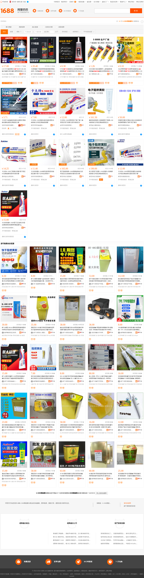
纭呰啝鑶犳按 (122, 335)
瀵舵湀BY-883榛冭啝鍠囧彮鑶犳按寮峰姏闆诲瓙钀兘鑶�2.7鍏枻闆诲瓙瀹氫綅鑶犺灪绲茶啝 (42, 475)
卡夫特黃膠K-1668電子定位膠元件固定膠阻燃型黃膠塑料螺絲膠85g (13, 224)
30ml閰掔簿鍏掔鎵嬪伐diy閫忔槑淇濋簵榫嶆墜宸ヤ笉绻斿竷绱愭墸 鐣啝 (129, 70)
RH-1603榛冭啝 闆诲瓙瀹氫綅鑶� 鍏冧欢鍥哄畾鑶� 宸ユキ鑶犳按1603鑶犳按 (71, 377)
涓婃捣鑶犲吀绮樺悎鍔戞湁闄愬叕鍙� (98, 332)
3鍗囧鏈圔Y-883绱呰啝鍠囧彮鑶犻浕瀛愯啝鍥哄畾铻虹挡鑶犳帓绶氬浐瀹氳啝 (72, 426)
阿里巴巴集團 (4, 574)
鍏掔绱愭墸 (122, 77)
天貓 (49, 574)
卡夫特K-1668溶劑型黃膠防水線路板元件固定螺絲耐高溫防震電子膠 (129, 172)
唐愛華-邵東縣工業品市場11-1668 (76, 540)
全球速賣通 (37, 574)
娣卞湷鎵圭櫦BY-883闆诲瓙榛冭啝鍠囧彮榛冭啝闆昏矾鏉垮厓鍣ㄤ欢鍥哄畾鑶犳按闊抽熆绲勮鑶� (100, 280)
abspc (136, 335)
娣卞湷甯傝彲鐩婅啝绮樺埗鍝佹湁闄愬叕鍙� (127, 381)
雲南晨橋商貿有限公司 (120, 537)
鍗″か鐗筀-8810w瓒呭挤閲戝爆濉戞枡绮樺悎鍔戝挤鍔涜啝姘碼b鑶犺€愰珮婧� (14, 329)
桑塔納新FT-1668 (58, 540)
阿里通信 (104, 574)
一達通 (140, 574)
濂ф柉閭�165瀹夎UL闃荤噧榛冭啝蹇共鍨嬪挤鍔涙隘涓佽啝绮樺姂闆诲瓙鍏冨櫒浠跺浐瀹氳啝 (13, 475)
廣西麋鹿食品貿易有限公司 (122, 543)
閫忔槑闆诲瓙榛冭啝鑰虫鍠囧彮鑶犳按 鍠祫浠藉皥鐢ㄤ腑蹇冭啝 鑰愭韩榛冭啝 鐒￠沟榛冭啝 (101, 426)
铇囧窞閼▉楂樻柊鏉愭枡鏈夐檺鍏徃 (69, 284)
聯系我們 (102, 571)
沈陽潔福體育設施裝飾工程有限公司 (124, 533)
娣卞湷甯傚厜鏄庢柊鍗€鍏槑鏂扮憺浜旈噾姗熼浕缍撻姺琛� (40, 430)
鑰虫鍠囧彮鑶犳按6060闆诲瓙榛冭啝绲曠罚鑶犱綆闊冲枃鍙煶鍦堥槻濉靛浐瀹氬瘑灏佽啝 (72, 329)
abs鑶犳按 (130, 335)
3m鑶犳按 (34, 77)
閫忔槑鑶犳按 (48, 77)
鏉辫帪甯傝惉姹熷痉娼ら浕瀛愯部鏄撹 (11, 332)
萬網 (109, 574)
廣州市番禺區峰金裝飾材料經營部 (124, 125)
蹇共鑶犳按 (22, 77)
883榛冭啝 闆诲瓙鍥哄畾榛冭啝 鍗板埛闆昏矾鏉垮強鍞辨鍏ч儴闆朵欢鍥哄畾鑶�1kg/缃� (100, 475)
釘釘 (127, 574)
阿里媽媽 (77, 574)
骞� (23, 74)
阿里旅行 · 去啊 (68, 574)
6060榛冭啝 (137, 287)
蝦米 (83, 574)
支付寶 (118, 574)
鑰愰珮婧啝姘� (7, 335)
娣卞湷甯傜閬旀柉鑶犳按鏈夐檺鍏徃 (98, 430)
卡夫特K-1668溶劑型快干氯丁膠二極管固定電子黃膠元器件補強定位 (71, 121)
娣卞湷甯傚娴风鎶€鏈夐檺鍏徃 (69, 332)
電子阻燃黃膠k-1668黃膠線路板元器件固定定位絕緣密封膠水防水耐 (71, 172)
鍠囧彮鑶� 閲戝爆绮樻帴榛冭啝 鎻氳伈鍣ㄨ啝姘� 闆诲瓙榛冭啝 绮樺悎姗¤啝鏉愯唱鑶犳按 (101, 329)
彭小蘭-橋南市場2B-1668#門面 (87, 533)
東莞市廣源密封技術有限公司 (124, 176)
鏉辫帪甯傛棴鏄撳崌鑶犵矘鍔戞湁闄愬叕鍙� (127, 332)
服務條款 (77, 571)
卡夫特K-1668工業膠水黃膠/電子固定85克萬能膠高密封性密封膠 (13, 172)
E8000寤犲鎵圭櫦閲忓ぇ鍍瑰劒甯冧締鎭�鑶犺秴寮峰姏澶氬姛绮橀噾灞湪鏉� (100, 70)
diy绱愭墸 (129, 77)
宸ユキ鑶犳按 (64, 384)
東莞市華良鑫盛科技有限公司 (37, 125)
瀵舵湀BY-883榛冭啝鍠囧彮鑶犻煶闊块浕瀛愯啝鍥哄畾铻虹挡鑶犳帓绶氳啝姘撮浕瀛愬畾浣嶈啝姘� (42, 329)
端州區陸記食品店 (106, 537)
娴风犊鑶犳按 (21, 433)
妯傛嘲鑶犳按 (6, 77)
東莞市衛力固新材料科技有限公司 (66, 176)
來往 (123, 574)
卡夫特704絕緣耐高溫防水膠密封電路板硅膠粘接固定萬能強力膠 (14, 121)
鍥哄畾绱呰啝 (73, 433)
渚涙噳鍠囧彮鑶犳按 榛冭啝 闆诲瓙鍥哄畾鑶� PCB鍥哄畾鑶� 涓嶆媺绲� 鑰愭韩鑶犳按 (130, 377)
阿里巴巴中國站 (27, 574)
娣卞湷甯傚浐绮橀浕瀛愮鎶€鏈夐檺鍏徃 (98, 284)
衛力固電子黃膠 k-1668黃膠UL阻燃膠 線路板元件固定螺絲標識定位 (101, 172)
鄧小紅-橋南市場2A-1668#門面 (62, 537)
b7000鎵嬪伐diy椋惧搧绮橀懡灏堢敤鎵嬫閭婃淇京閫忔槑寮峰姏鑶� (71, 70)
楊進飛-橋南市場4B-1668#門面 (75, 537)
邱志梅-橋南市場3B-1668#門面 (87, 540)
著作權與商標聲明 (59, 571)
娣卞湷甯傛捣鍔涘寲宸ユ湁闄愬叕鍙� (124, 74)
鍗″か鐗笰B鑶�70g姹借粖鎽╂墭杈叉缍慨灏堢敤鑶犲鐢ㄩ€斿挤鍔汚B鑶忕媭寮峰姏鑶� (43, 280)
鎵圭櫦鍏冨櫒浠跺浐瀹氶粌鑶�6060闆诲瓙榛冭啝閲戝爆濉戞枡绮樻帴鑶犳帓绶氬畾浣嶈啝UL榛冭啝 (129, 280)
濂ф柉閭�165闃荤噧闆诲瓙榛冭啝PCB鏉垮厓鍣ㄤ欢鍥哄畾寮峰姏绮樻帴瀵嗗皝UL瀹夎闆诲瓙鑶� (72, 280)
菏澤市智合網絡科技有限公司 (122, 540)
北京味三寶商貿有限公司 (109, 540)
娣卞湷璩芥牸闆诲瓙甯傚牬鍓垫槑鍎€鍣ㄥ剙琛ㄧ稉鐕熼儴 (98, 381)
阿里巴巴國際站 (15, 574)
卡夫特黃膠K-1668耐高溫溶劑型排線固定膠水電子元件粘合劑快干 (42, 172)
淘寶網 (44, 574)
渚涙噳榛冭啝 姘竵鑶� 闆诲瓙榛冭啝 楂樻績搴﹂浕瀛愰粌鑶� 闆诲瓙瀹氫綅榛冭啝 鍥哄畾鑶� (130, 475)
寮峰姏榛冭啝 (79, 287)
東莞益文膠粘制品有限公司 (95, 125)
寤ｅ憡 (24, 71)
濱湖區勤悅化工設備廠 (108, 533)
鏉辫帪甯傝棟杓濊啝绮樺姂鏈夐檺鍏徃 (98, 479)
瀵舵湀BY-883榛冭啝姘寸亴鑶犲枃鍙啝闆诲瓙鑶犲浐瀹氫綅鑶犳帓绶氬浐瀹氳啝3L (43, 426)
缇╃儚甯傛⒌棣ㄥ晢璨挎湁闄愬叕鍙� (95, 74)
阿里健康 (134, 574)
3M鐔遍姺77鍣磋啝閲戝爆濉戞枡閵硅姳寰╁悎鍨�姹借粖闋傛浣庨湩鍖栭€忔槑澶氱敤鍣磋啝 (43, 70)
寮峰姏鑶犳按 (73, 77)
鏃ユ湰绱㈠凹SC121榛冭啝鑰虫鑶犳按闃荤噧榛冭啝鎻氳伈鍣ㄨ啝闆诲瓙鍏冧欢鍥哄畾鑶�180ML (100, 377)
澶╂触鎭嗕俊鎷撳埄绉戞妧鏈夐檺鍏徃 (40, 284)
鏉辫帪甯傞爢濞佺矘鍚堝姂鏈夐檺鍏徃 (127, 479)
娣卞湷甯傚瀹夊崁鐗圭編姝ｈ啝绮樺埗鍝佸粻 (11, 430)
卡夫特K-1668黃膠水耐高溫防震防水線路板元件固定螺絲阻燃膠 (42, 121)
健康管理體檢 (105, 543)
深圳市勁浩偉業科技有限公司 (8, 228)
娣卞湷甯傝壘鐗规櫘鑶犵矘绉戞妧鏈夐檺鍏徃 (37, 74)
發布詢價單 (127, 503)
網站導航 (109, 571)
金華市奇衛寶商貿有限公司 (66, 125)
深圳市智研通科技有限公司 (37, 176)
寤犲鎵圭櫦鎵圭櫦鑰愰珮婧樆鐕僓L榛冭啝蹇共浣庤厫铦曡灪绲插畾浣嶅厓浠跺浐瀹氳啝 (42, 377)
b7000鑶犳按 (64, 77)
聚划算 (55, 574)
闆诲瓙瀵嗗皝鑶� (66, 335)
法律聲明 (70, 571)
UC (114, 574)
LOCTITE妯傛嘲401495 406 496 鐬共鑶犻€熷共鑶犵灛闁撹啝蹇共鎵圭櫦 (14, 70)
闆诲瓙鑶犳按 (93, 287)
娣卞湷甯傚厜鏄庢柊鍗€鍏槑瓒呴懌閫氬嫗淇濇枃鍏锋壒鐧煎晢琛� (40, 479)
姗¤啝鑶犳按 (102, 335)
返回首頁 (92, 493)
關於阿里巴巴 (93, 571)
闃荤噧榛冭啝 (49, 384)
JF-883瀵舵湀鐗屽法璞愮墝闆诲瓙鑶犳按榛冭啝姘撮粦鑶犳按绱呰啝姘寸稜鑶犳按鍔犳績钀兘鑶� (71, 475)
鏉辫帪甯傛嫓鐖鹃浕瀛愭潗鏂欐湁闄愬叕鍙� (11, 284)
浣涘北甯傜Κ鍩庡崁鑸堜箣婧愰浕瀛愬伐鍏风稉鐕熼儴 (69, 479)
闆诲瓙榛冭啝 (6, 287)
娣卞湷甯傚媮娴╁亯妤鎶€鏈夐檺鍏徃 (11, 381)
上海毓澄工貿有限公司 (133, 540)
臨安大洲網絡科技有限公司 (134, 537)
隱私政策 (84, 571)
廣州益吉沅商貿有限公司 (8, 176)
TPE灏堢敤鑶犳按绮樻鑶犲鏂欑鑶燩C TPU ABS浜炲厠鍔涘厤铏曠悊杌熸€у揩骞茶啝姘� (129, 329)
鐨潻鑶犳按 (6, 433)
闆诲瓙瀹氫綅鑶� (36, 433)
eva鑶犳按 (13, 433)
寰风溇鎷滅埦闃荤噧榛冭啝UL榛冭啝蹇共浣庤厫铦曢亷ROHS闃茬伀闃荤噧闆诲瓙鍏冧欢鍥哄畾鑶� (13, 280)
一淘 (60, 574)
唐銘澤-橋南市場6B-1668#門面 (75, 533)
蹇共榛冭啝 (41, 384)
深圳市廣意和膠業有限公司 (8, 125)
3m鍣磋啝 (41, 77)
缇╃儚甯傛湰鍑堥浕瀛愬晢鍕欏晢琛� (66, 74)
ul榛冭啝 (13, 287)
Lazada (71, 576)
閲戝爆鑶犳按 (93, 335)
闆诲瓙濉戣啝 (133, 433)
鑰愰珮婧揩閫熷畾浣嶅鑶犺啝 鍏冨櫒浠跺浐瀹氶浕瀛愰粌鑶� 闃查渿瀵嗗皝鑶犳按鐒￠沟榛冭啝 (129, 426)
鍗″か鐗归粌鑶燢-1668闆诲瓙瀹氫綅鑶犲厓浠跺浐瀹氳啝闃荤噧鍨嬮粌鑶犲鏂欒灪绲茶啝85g (13, 377)
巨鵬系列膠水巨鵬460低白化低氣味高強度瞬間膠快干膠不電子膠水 (130, 121)
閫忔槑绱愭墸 (137, 77)
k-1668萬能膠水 (107, 503)
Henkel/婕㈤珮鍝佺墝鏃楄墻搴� (8, 74)
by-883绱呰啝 (64, 433)
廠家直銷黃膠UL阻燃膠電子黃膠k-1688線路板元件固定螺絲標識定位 (101, 121)
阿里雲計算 (89, 574)
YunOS (97, 574)
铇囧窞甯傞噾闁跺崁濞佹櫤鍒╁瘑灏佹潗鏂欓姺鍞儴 (11, 479)
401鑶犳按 (14, 77)
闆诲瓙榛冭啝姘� (48, 433)
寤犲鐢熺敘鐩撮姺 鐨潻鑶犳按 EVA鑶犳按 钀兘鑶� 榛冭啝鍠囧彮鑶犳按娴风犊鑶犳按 (13, 426)
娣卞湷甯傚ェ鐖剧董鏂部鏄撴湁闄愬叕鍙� (40, 332)
